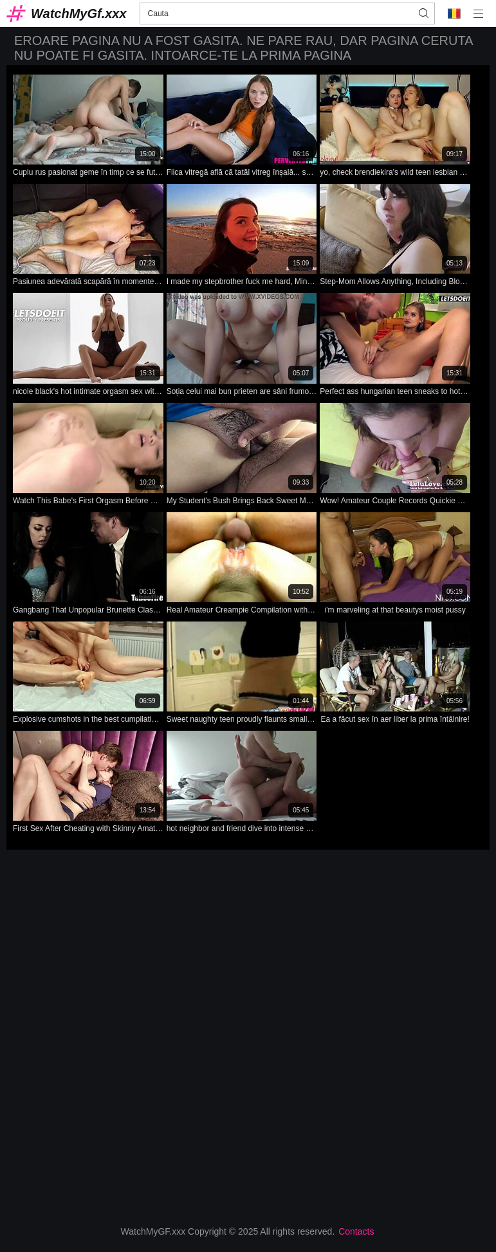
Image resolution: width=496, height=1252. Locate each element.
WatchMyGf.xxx (79, 13)
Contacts (356, 1231)
